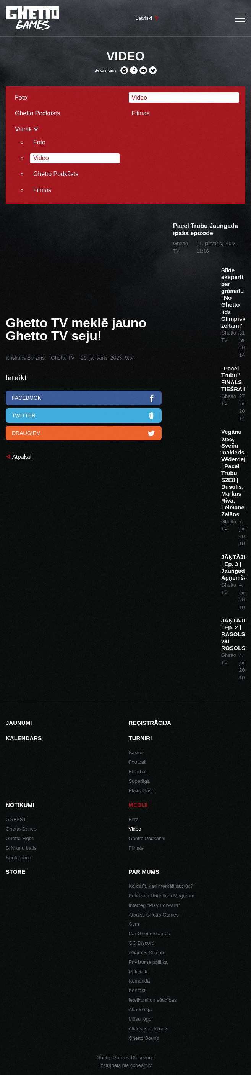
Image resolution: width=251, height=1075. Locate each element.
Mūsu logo (140, 1019)
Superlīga (139, 781)
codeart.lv (141, 1065)
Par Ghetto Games (149, 933)
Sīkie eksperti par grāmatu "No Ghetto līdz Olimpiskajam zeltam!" (233, 297)
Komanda (139, 981)
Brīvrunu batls (21, 848)
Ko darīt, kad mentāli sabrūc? (161, 886)
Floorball (138, 771)
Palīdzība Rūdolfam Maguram (161, 896)
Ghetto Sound (144, 1038)
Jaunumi (19, 722)
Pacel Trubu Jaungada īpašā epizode (205, 229)
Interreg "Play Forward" (154, 905)
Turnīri (140, 738)
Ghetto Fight (19, 838)
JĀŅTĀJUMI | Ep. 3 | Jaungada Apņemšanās (233, 567)
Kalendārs (24, 738)
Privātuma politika (148, 962)
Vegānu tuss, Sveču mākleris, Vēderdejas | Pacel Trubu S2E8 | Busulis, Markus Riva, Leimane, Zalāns (233, 472)
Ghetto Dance (21, 829)
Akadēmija (140, 1009)
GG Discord (142, 943)
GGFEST (16, 819)
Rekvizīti (138, 972)
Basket (136, 752)
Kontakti (138, 990)
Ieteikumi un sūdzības (153, 1000)
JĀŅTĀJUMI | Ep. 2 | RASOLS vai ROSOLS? (233, 634)
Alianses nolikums (148, 1028)
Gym (134, 924)
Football (137, 762)
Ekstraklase (141, 791)
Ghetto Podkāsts (37, 113)
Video (139, 97)
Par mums (144, 871)
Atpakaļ (21, 456)
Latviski (144, 18)
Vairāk (26, 129)
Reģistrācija (150, 722)
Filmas (141, 113)
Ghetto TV (62, 358)
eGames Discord (147, 952)
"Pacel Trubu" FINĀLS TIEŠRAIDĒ (233, 378)
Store (15, 871)
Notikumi (20, 805)
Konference (18, 857)
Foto (21, 97)
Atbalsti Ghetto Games (154, 915)
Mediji (138, 805)
